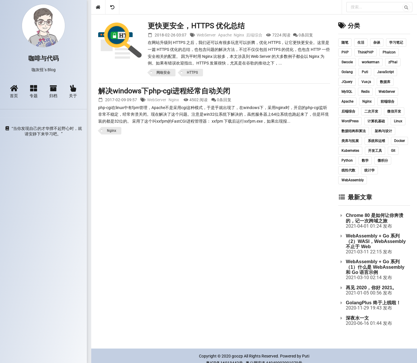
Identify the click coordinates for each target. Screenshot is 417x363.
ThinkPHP (366, 52)
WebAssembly (352, 180)
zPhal (392, 62)
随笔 (344, 42)
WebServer (206, 35)
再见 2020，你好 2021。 (371, 287)
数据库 (385, 82)
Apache (225, 35)
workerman (370, 62)
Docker (399, 141)
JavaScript (385, 72)
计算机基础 (376, 121)
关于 (73, 91)
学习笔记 (396, 42)
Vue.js (366, 82)
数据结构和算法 (353, 131)
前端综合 (387, 101)
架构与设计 (383, 131)
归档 (53, 91)
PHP (345, 52)
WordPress (350, 121)
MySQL (346, 92)
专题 (34, 91)
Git (393, 151)
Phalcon (389, 52)
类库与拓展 (350, 141)
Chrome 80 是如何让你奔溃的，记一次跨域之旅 (374, 218)
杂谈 (376, 42)
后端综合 (254, 35)
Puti (365, 72)
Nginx (239, 35)
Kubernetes (350, 151)
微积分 (383, 161)
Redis (365, 92)
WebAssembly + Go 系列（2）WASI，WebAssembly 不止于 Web (376, 241)
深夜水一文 (357, 318)
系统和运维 (376, 141)
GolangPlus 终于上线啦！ (373, 302)
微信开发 (394, 111)
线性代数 (348, 170)
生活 (360, 42)
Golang (347, 72)
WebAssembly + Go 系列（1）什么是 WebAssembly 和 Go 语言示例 (375, 267)
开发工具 (375, 151)
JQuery (346, 82)
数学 (365, 161)
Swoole (347, 62)
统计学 (369, 170)
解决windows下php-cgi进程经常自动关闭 (164, 91)
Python (347, 161)
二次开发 (371, 111)
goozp (237, 356)
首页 (14, 91)
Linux (398, 121)
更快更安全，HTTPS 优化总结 (196, 26)
